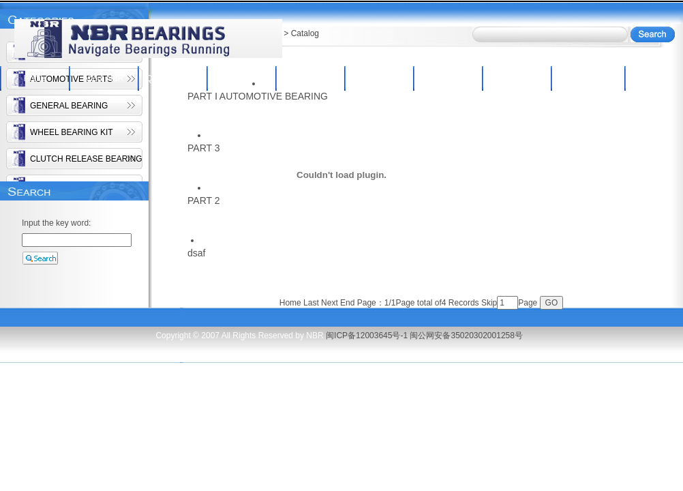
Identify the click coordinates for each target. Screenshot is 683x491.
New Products (378, 78)
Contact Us (585, 78)
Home (34, 78)
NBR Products (241, 78)
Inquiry (447, 78)
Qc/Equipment (172, 78)
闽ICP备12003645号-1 (367, 335)
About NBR (102, 78)
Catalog (310, 78)
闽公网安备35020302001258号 (466, 335)
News (516, 78)
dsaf (196, 253)
